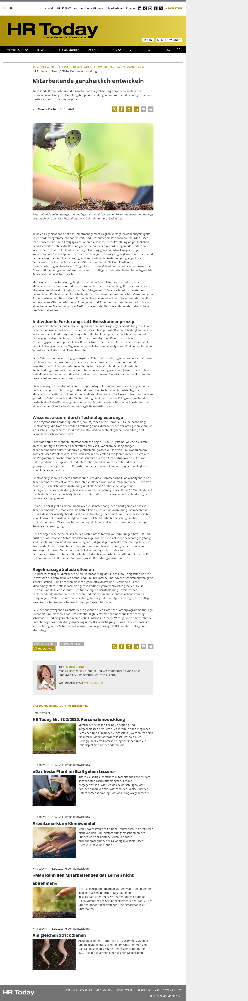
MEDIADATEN (104, 990)
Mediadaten (116, 8)
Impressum (143, 990)
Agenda (95, 50)
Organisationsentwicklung (93, 67)
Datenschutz (172, 990)
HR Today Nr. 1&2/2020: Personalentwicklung (79, 719)
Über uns (70, 990)
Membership (17, 50)
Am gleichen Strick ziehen (59, 935)
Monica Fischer (48, 109)
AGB (157, 990)
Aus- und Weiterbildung (51, 67)
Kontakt (50, 8)
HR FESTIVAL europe (70, 8)
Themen (42, 50)
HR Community (68, 50)
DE (4, 8)
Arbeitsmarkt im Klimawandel (64, 823)
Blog (166, 50)
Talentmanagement (131, 67)
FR (10, 8)
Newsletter (174, 8)
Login (148, 40)
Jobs (116, 50)
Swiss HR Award (95, 8)
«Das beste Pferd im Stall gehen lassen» (74, 771)
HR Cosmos (46, 648)
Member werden (169, 40)
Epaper (130, 8)
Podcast (147, 50)
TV (129, 50)
